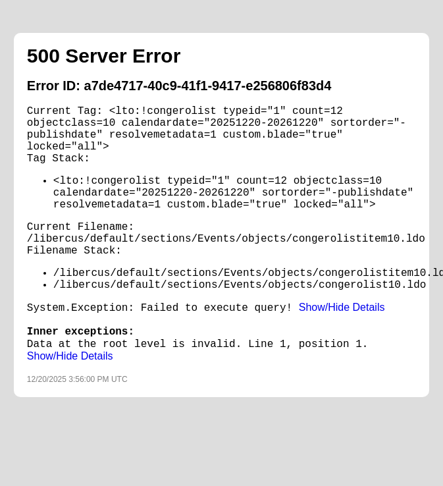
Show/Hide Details (342, 307)
